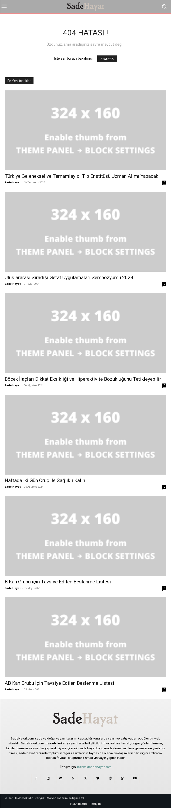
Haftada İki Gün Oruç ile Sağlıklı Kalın (45, 480)
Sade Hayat (13, 182)
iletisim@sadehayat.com (94, 767)
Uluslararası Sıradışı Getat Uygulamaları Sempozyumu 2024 (69, 277)
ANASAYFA (107, 58)
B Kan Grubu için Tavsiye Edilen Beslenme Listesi (58, 582)
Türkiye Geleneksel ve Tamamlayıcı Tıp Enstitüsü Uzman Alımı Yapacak (81, 176)
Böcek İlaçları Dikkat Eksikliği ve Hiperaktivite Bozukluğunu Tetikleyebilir (83, 379)
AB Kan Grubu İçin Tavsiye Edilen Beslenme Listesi (59, 683)
